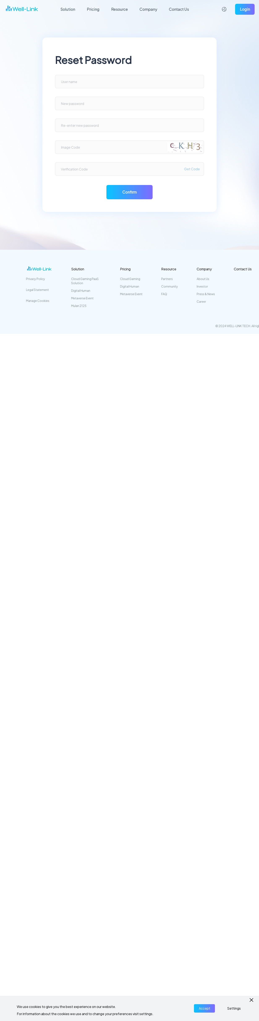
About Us (203, 279)
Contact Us (179, 9)
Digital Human (80, 290)
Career (201, 301)
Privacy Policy (35, 279)
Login (245, 9)
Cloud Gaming (130, 279)
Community (169, 286)
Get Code (192, 169)
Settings (234, 1008)
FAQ (164, 294)
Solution (67, 9)
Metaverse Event (82, 298)
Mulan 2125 (78, 306)
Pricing (93, 9)
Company (148, 9)
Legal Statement (37, 290)
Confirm (129, 192)
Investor (202, 286)
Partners (167, 279)
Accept (204, 1008)
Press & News (206, 294)
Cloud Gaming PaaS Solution (85, 281)
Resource (119, 9)
